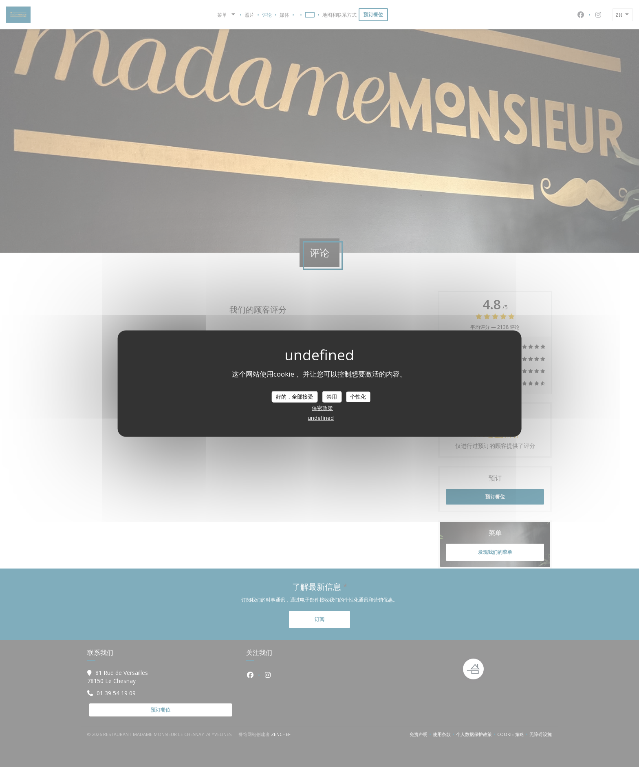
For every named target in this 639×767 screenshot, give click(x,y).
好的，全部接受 (294, 396)
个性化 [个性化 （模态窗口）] (358, 396)
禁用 (331, 396)
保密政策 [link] (322, 407)
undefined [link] (321, 417)
